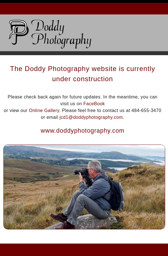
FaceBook (94, 103)
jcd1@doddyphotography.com (91, 117)
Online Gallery (44, 110)
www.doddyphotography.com (82, 130)
